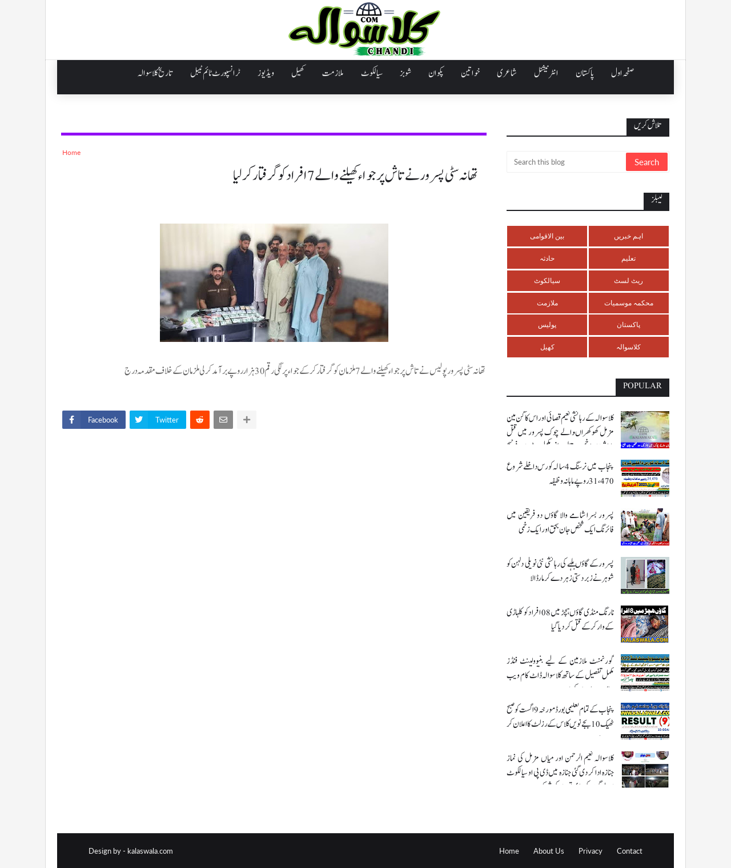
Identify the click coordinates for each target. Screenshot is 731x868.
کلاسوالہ (628, 347)
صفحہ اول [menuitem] (622, 73)
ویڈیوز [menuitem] (266, 73)
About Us (548, 850)
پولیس (547, 324)
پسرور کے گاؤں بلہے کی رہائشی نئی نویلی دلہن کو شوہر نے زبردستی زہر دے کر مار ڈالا (560, 571)
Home (71, 152)
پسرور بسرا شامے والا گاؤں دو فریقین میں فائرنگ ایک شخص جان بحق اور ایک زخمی (560, 522)
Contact (629, 850)
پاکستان (628, 324)
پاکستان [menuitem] (585, 73)
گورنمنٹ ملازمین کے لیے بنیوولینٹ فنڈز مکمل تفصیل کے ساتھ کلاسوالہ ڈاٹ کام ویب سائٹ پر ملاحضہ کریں (560, 675)
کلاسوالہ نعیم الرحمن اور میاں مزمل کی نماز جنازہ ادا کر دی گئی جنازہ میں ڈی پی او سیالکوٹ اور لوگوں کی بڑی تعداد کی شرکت (560, 772)
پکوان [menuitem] (436, 73)
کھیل (547, 347)
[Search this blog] (567, 162)
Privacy (591, 850)
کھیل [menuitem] (298, 73)
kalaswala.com (150, 850)
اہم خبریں (628, 236)
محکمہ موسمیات (628, 302)
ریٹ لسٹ (628, 280)
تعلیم (628, 258)
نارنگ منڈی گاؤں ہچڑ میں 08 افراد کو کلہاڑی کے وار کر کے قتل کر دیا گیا (560, 620)
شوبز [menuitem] (405, 73)
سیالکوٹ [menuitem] (372, 73)
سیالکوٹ (547, 280)
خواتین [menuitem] (470, 73)
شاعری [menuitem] (507, 73)
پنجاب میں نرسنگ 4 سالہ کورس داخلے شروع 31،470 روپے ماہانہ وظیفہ (560, 474)
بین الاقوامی (547, 236)
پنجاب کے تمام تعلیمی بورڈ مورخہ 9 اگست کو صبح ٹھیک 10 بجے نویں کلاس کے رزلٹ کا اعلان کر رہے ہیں (560, 724)
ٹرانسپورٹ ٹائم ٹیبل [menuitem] (215, 73)
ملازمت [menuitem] (333, 73)
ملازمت (547, 302)
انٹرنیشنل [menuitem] (546, 73)
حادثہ (547, 258)
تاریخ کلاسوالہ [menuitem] (155, 73)
